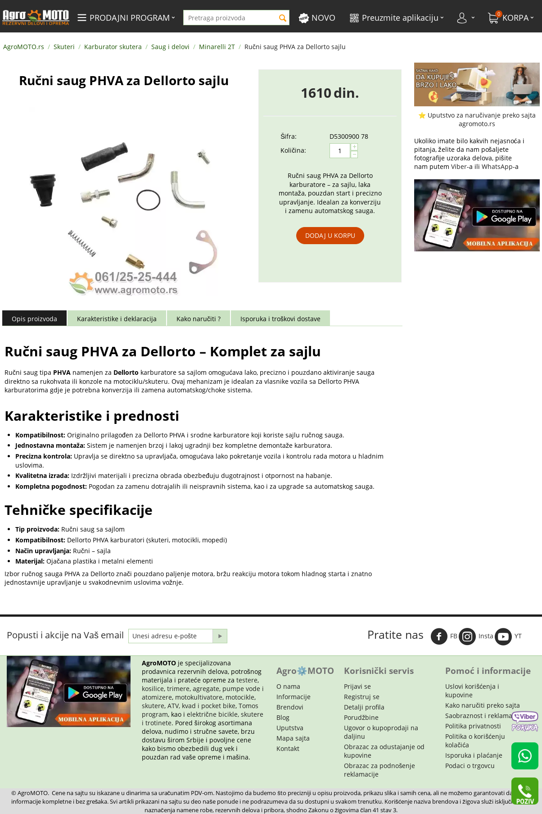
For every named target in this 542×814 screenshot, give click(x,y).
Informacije (293, 696)
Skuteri (64, 46)
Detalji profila (364, 707)
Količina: (293, 150)
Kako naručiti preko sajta (482, 705)
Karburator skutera (113, 46)
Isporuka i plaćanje (473, 755)
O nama (288, 686)
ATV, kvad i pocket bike (201, 705)
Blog (282, 717)
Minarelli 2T (217, 46)
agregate (206, 688)
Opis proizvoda (34, 318)
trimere (178, 688)
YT (508, 636)
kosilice (153, 688)
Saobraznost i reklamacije (484, 715)
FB (443, 636)
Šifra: (288, 136)
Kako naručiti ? (198, 318)
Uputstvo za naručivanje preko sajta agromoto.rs (482, 119)
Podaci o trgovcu (470, 765)
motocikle (240, 697)
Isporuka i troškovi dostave (280, 318)
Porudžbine (361, 717)
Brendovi (289, 707)
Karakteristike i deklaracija (117, 318)
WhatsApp (497, 166)
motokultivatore (198, 697)
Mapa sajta (293, 738)
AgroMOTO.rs (23, 46)
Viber (459, 166)
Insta (476, 636)
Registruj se (361, 696)
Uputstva (289, 727)
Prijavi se (357, 686)
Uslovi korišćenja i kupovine (472, 690)
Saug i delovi (170, 46)
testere (246, 680)
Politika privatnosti (473, 726)
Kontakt (287, 748)
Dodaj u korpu (330, 235)
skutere (153, 705)
